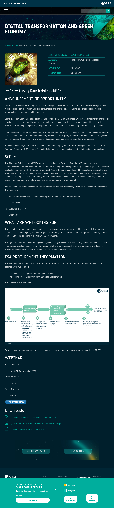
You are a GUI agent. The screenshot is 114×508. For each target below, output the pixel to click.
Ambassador (62, 476)
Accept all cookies (92, 500)
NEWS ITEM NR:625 (80, 55)
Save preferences (70, 501)
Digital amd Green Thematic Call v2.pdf (26, 429)
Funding (15, 45)
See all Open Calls (36, 451)
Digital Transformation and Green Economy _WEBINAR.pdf (35, 423)
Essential (71, 487)
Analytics (71, 492)
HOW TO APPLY (46, 476)
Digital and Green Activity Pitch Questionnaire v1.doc (32, 418)
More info (33, 502)
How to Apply (77, 451)
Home (7, 45)
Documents (97, 476)
